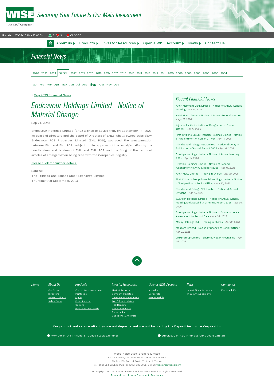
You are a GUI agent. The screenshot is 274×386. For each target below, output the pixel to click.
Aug (84, 84)
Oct (101, 84)
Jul (78, 84)
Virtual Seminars (121, 308)
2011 (163, 73)
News (193, 43)
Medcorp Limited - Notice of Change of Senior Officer (208, 227)
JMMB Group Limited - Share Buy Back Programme (205, 237)
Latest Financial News (199, 290)
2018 (107, 73)
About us (64, 43)
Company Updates (122, 294)
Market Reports (121, 290)
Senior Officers (57, 297)
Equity (78, 297)
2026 (36, 73)
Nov (109, 84)
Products (87, 43)
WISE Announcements (199, 294)
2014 (139, 73)
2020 (90, 73)
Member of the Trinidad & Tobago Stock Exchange (83, 335)
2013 (147, 73)
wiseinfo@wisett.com (168, 365)
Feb (42, 84)
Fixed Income (83, 301)
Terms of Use (118, 375)
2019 (99, 73)
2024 (53, 73)
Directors (53, 294)
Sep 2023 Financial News (52, 95)
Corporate (154, 294)
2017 (115, 73)
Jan (35, 84)
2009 (179, 73)
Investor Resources (119, 43)
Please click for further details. (54, 163)
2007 (197, 73)
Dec (116, 84)
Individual (154, 290)
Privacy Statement (138, 375)
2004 (224, 73)
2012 (155, 73)
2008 (188, 73)
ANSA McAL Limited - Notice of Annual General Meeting (208, 115)
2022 (73, 73)
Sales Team (55, 301)
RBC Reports (119, 305)
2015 (131, 73)
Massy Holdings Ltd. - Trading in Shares (199, 222)
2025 (44, 73)
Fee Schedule (156, 297)
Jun (71, 84)
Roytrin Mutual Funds (87, 308)
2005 (215, 73)
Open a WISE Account (162, 43)
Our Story (53, 290)
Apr (56, 84)
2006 (206, 73)
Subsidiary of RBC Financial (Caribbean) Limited (191, 335)
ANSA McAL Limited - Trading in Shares (199, 173)
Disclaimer (157, 375)
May (64, 84)
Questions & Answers (124, 315)
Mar (49, 84)
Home (35, 284)
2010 (171, 73)
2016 (123, 73)
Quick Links (118, 312)
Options (79, 305)
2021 (82, 73)
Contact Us (215, 43)
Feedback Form (230, 290)
